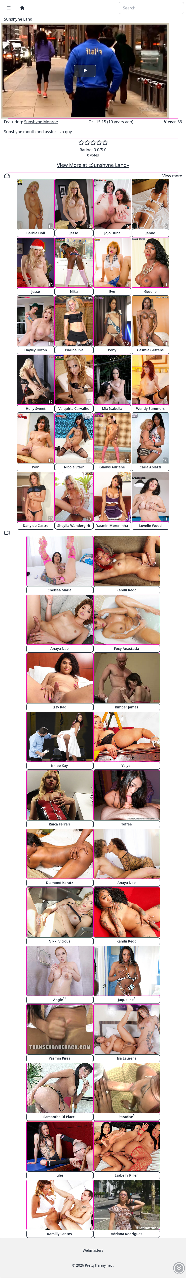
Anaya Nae (59, 648)
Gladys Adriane (112, 467)
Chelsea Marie (59, 590)
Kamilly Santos (59, 1233)
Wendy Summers (150, 408)
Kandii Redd (126, 590)
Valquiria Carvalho (73, 408)
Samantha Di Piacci (59, 1116)
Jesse (74, 233)
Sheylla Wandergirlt (74, 525)
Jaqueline (126, 999)
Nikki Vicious (59, 941)
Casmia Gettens (150, 350)
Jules (59, 1175)
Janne (150, 233)
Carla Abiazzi (150, 467)
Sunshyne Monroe (41, 121)
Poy (35, 466)
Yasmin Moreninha (112, 525)
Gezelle (150, 291)
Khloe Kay (59, 765)
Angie (59, 999)
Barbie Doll (35, 233)
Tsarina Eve (73, 350)
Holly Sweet (36, 408)
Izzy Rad (60, 707)
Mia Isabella (112, 408)
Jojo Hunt (112, 233)
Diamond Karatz (59, 882)
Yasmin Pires (59, 1058)
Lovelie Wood (150, 525)
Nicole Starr (74, 467)
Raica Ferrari (59, 824)
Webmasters (93, 1250)
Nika (74, 291)
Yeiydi (126, 765)
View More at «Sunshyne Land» (93, 165)
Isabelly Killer (126, 1175)
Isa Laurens (126, 1058)
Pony (112, 350)
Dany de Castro (35, 525)
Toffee (126, 824)
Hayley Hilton (35, 350)
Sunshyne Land (18, 19)
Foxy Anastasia (126, 648)
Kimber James (126, 707)
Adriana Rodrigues (126, 1233)
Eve (112, 291)
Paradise (126, 1116)
